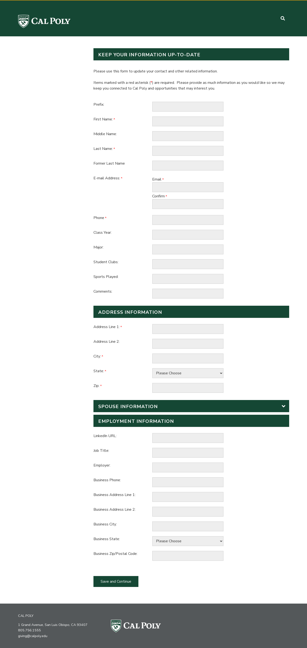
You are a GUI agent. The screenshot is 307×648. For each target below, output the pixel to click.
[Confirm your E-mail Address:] (188, 204)
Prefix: (98, 104)
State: (99, 371)
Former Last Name (109, 163)
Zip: (97, 385)
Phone (99, 217)
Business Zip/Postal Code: (115, 553)
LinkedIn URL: (105, 435)
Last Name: (104, 148)
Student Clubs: (105, 262)
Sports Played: (105, 276)
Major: (98, 247)
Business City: (105, 524)
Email (158, 179)
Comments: (102, 291)
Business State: (106, 539)
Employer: (101, 465)
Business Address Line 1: (114, 494)
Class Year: (102, 232)
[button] (282, 18)
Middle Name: (105, 134)
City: (98, 356)
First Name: (104, 119)
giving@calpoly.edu (33, 635)
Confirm (159, 196)
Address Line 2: (106, 341)
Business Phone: (107, 480)
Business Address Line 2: (114, 509)
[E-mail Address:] (188, 187)
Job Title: (101, 450)
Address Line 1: (107, 326)
